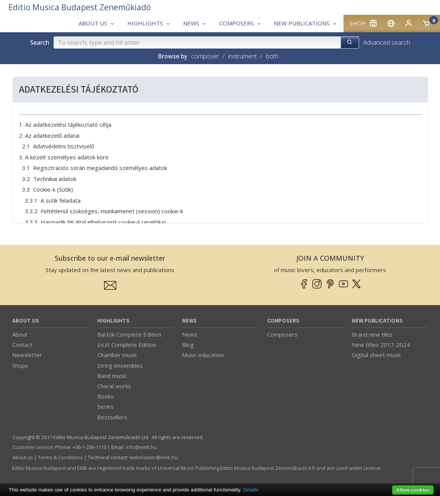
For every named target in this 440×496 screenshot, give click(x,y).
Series (105, 406)
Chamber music (117, 355)
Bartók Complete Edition (129, 334)
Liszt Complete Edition (126, 344)
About (20, 334)
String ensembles (120, 365)
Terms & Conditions (60, 457)
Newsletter (27, 355)
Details (250, 490)
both (272, 56)
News (189, 321)
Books (105, 396)
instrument (242, 56)
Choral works (114, 386)
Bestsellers (112, 417)
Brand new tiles (372, 334)
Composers (283, 321)
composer (205, 56)
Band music (112, 375)
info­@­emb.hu (141, 447)
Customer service (33, 447)
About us (25, 321)
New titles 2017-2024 (381, 344)
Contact (22, 344)
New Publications (377, 321)
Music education (203, 355)
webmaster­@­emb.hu (154, 457)
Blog (188, 344)
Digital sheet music (376, 355)
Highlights (113, 321)
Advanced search (386, 42)
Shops (20, 365)
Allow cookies (413, 490)
